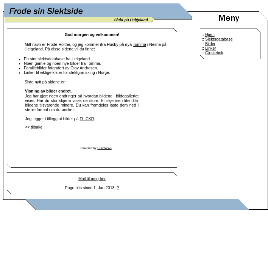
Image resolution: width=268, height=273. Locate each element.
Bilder (210, 43)
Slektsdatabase (219, 39)
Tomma (139, 44)
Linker (210, 48)
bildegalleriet (127, 96)
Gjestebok (214, 52)
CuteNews (104, 148)
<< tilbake (33, 127)
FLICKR (87, 118)
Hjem (210, 34)
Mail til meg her (92, 178)
